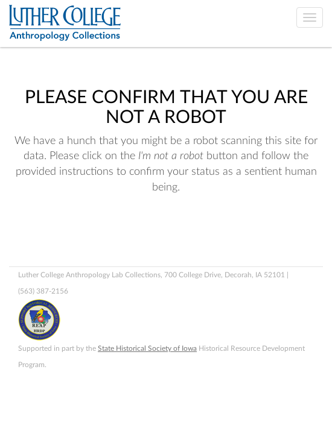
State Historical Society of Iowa (147, 348)
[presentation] (110, 233)
